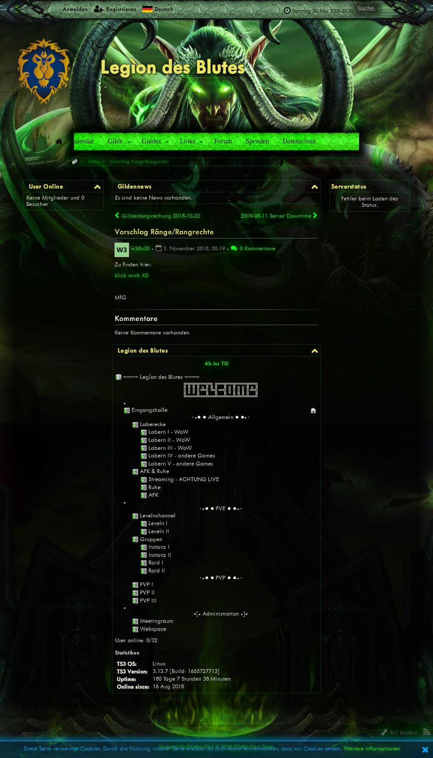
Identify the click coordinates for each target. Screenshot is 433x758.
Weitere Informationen (372, 748)
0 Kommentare (253, 248)
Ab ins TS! (217, 363)
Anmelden (70, 8)
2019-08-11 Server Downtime (279, 215)
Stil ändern (399, 732)
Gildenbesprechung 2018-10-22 (157, 215)
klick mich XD (132, 275)
